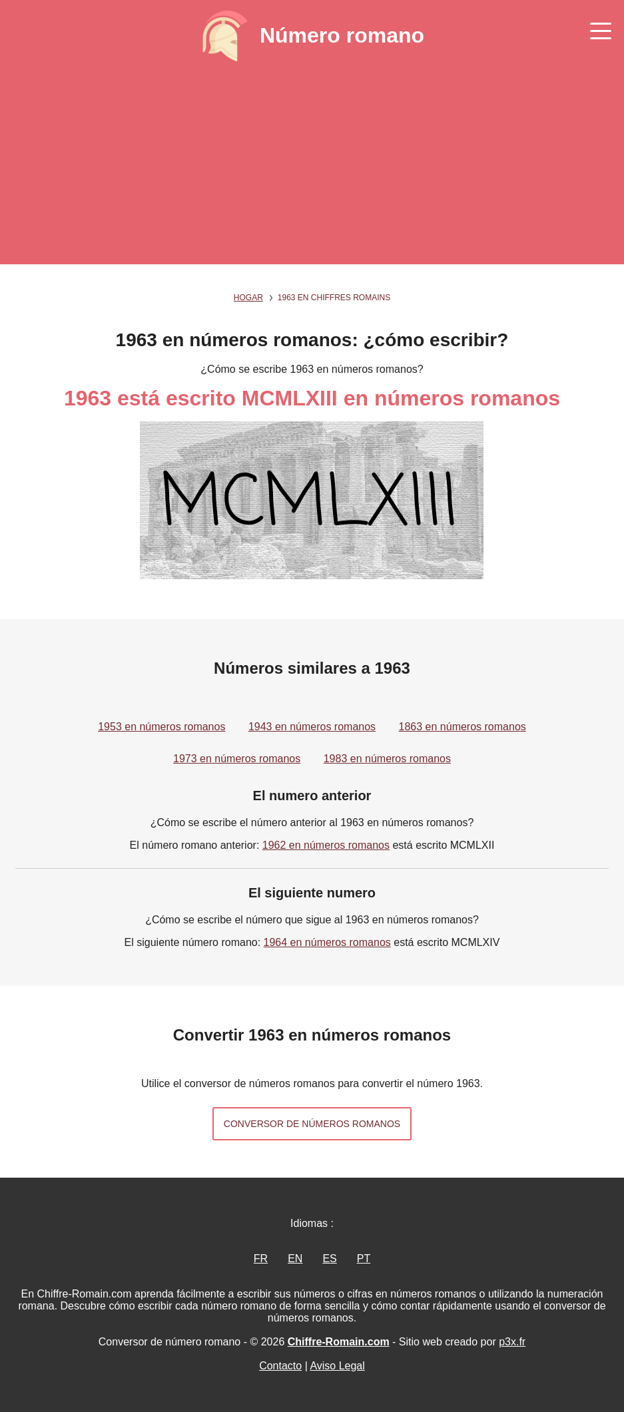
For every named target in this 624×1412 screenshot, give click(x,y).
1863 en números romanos (462, 726)
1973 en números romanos (236, 758)
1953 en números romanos (161, 726)
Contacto (280, 1365)
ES (329, 1258)
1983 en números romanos (387, 758)
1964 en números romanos (327, 942)
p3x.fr (512, 1341)
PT (363, 1258)
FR (261, 1258)
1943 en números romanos (312, 726)
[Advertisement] (312, 171)
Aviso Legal (337, 1365)
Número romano (342, 35)
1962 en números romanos (326, 845)
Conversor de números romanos (312, 1123)
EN (295, 1258)
